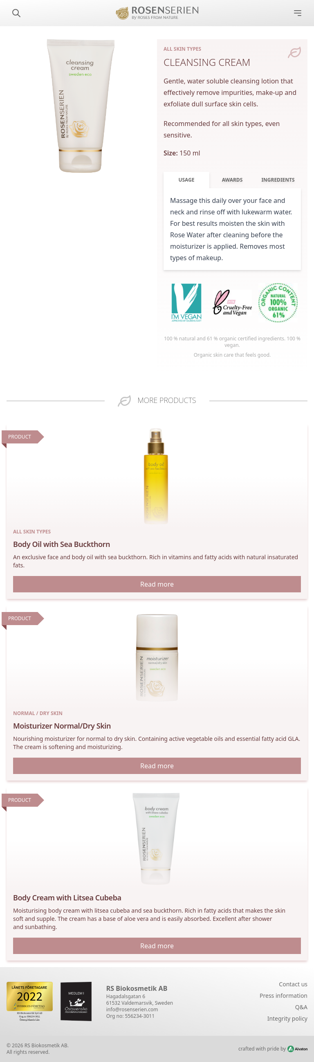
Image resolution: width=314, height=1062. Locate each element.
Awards (232, 179)
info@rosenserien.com (132, 1009)
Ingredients (277, 179)
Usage (186, 179)
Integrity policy (287, 1018)
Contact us (293, 984)
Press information (283, 995)
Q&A (301, 1007)
